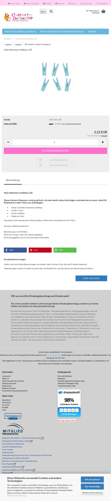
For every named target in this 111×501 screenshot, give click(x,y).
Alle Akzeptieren (92, 479)
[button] (8, 142)
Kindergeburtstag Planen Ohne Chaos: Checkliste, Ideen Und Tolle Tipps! (27, 455)
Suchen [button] (72, 3)
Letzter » (19, 44)
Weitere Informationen (92, 492)
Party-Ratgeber (7, 464)
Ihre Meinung (91, 278)
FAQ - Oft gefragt (31, 3)
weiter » (8, 44)
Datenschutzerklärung (16, 495)
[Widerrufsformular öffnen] (66, 420)
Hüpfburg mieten (8, 452)
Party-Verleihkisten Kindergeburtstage (62, 31)
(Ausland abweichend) (73, 124)
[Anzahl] (55, 142)
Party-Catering (7, 449)
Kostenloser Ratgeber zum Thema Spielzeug (17, 470)
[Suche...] (43, 11)
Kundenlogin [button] (86, 3)
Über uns (59, 3)
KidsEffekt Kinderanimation (11, 467)
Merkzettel (102, 3)
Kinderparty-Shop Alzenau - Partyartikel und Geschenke (21, 438)
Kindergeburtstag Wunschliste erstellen (16, 441)
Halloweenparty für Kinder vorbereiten (15, 458)
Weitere (92, 31)
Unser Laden (14, 3)
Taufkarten (6, 473)
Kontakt (47, 3)
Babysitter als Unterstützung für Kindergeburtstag (19, 461)
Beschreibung (13, 180)
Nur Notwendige (92, 486)
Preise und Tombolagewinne (20, 31)
